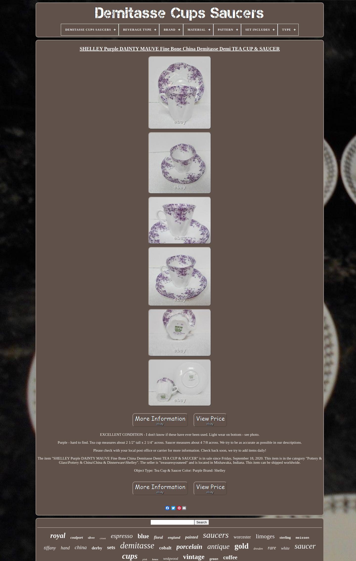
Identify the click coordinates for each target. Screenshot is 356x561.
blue (143, 536)
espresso (122, 535)
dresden (258, 548)
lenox (155, 559)
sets (111, 547)
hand (65, 547)
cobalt (165, 547)
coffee (230, 557)
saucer (304, 545)
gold (242, 546)
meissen (302, 538)
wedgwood (170, 559)
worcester (242, 537)
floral (158, 537)
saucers (216, 534)
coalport (76, 537)
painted (191, 537)
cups (129, 556)
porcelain (189, 546)
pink (144, 559)
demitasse (137, 545)
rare (272, 547)
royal (57, 535)
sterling (285, 537)
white (285, 548)
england (174, 537)
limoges (265, 536)
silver (91, 537)
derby (97, 548)
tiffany (50, 547)
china (81, 547)
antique (218, 546)
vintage (193, 557)
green (213, 559)
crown (103, 538)
